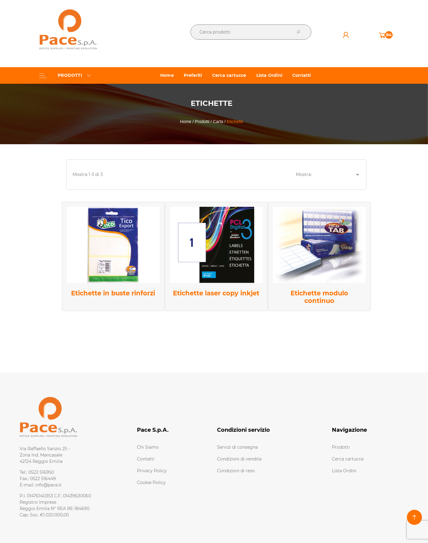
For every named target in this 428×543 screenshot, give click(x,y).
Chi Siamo (148, 447)
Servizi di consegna (237, 447)
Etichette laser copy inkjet (216, 293)
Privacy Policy (152, 470)
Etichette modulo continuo (319, 296)
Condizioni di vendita (239, 459)
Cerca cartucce (348, 459)
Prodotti (341, 447)
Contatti (145, 459)
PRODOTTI (65, 75)
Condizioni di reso (236, 470)
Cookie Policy (151, 482)
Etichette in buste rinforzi (113, 293)
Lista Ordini (344, 470)
